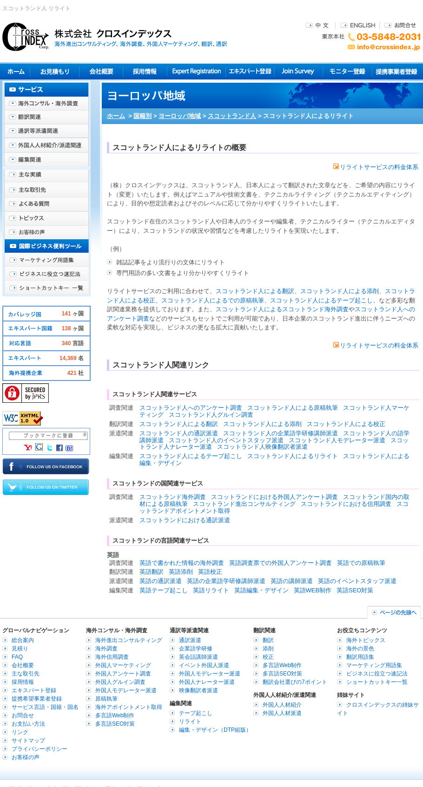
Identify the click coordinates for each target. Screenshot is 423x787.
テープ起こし (195, 713)
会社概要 (101, 71)
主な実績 (46, 177)
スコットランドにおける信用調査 (346, 503)
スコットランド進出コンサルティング (244, 503)
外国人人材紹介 (282, 705)
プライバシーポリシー (39, 749)
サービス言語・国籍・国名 (45, 707)
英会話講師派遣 (198, 657)
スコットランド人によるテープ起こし (321, 300)
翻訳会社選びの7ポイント (295, 682)
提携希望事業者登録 (37, 698)
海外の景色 (360, 648)
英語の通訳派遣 (160, 580)
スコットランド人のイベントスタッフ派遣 (226, 440)
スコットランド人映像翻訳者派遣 (262, 446)
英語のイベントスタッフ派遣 (357, 580)
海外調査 (106, 648)
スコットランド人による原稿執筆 (292, 407)
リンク (20, 732)
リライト (190, 721)
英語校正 (210, 571)
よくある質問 (46, 204)
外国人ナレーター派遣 (207, 682)
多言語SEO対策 (115, 724)
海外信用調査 (112, 657)
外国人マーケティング (123, 665)
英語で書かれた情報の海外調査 (181, 562)
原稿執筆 (106, 698)
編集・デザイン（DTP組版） (215, 730)
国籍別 (142, 115)
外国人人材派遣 (282, 713)
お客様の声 (46, 232)
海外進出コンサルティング (128, 640)
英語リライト (211, 590)
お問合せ (400, 25)
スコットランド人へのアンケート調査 (190, 407)
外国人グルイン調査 (120, 682)
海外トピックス (46, 218)
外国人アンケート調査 (123, 673)
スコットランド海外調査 (172, 496)
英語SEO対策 (355, 590)
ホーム (116, 115)
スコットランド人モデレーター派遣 (337, 440)
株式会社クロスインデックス (114, 36)
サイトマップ (28, 740)
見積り (54, 71)
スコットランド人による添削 (339, 291)
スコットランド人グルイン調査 (211, 414)
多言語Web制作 (114, 715)
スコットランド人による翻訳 (255, 291)
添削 (268, 648)
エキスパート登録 (249, 71)
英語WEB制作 (313, 590)
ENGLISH (357, 25)
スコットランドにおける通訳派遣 (184, 520)
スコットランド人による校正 (346, 423)
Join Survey (298, 71)
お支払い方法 (28, 724)
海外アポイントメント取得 (128, 707)
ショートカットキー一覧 (46, 288)
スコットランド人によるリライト (292, 456)
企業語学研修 (195, 648)
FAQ (17, 657)
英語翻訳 (151, 571)
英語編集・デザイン (261, 590)
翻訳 (268, 640)
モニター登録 (347, 71)
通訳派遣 (190, 640)
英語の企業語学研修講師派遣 (226, 580)
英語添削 (181, 571)
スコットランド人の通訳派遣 (178, 433)
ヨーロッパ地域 (180, 115)
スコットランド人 (232, 115)
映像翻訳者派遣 (198, 690)
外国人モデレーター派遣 (126, 690)
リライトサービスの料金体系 (375, 167)
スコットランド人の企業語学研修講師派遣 (280, 433)
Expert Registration (196, 71)
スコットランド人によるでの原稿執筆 (212, 300)
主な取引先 (46, 190)
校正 (268, 657)
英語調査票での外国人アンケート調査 (280, 562)
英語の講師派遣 (292, 580)
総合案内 (23, 640)
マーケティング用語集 (46, 260)
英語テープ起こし (163, 590)
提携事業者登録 (396, 71)
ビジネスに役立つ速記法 (46, 274)
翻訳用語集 (360, 657)
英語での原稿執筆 (361, 562)
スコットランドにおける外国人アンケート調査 (274, 496)
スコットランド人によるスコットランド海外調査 (282, 309)
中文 (318, 25)
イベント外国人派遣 (204, 665)
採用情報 (145, 71)
